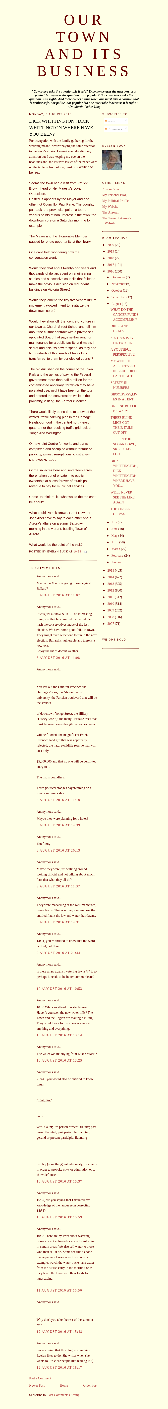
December (118, 277)
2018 (111, 258)
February (117, 555)
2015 (111, 570)
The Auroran (110, 212)
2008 (111, 617)
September (118, 297)
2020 (111, 245)
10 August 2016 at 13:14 (59, 1035)
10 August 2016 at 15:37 (59, 1181)
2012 (111, 590)
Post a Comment (40, 1378)
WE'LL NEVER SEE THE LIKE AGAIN (123, 497)
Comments (113, 129)
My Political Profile (115, 201)
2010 (111, 603)
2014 (111, 577)
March (116, 549)
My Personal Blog (114, 195)
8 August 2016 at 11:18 (58, 800)
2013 (111, 584)
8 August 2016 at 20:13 (58, 850)
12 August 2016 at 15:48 (59, 1331)
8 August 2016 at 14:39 (58, 825)
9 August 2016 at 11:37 (58, 886)
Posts (110, 121)
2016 (111, 271)
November (118, 284)
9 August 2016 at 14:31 (58, 922)
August (116, 304)
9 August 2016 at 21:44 (58, 953)
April (115, 542)
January (116, 562)
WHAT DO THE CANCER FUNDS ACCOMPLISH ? (124, 314)
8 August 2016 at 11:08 (58, 657)
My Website (110, 206)
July (114, 522)
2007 (111, 623)
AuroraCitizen (111, 189)
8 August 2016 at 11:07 (58, 595)
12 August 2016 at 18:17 (59, 1367)
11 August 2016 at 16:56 (59, 1290)
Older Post (90, 1385)
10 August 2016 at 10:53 (59, 988)
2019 (111, 251)
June (114, 529)
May (114, 535)
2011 (111, 597)
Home (64, 1385)
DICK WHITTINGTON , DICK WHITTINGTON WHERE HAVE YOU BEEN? (61, 127)
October (117, 290)
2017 (111, 265)
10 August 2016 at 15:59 (59, 1217)
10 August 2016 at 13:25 (59, 1060)
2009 (111, 610)
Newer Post (37, 1385)
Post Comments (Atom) (63, 1395)
